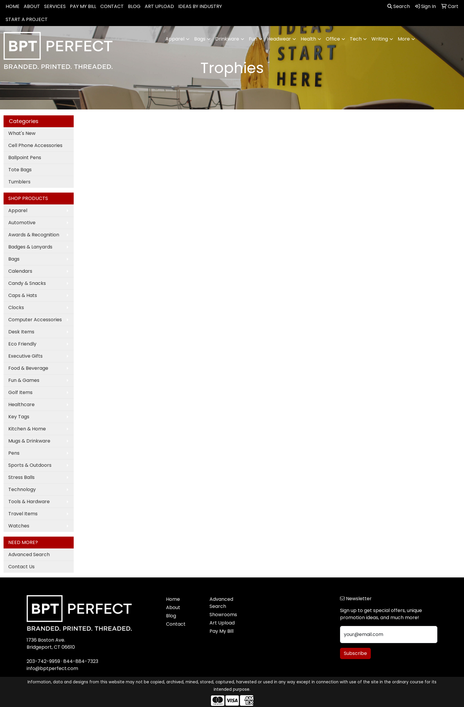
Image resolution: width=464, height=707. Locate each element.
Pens (14, 453)
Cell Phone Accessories (35, 145)
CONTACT (112, 6)
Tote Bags (20, 169)
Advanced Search (29, 554)
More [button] (404, 38)
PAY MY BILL (83, 6)
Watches (18, 525)
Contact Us (21, 566)
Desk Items (21, 331)
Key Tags (18, 416)
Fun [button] (253, 38)
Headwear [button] (279, 38)
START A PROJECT (27, 19)
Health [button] (308, 38)
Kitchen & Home (27, 428)
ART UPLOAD (159, 6)
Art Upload (222, 622)
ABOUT (32, 6)
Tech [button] (356, 38)
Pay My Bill (221, 631)
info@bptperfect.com (52, 668)
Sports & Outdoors (29, 465)
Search (398, 6)
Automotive (22, 222)
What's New (22, 133)
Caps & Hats (22, 295)
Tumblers (19, 181)
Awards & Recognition (33, 234)
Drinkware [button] (227, 38)
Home (173, 599)
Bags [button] (199, 38)
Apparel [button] (174, 38)
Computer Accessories (35, 319)
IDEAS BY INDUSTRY (200, 6)
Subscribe (355, 653)
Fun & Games (23, 380)
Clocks (16, 307)
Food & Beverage (28, 368)
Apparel (17, 210)
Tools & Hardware (29, 501)
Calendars (20, 271)
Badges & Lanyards (30, 246)
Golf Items (20, 392)
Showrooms (223, 614)
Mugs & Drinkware (29, 441)
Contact (176, 624)
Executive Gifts (25, 356)
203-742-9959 (43, 661)
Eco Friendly (22, 343)
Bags (14, 259)
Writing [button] (379, 38)
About (173, 607)
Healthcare (21, 404)
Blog (171, 615)
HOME (13, 6)
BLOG (134, 6)
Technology (22, 489)
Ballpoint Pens (24, 157)
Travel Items (23, 513)
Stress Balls (21, 477)
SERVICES (55, 6)
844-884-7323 (80, 661)
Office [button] (333, 38)
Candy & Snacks (27, 283)
